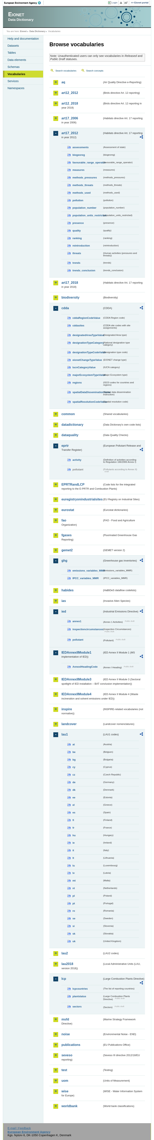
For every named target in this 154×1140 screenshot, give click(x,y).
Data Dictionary (37, 31)
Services (12, 81)
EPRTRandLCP (72, 484)
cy (73, 767)
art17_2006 (69, 118)
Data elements (16, 59)
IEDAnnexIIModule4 (76, 694)
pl (73, 895)
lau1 (64, 734)
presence (78, 222)
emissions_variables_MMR (87, 570)
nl (73, 888)
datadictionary (72, 424)
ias (63, 601)
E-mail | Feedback (19, 1128)
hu (74, 835)
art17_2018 (69, 282)
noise (65, 1034)
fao (63, 520)
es (73, 812)
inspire (66, 709)
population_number (84, 207)
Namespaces (15, 88)
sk (73, 933)
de (73, 782)
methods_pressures (84, 177)
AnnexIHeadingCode (84, 666)
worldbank (69, 1106)
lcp (63, 978)
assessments (80, 147)
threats (76, 253)
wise (64, 1091)
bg (74, 759)
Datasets (13, 45)
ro (73, 910)
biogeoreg (78, 154)
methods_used (81, 192)
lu (73, 865)
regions (77, 382)
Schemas (13, 66)
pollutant (77, 639)
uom (64, 1080)
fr (73, 827)
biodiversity (70, 297)
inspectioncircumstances (87, 629)
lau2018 (67, 964)
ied (63, 611)
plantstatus (79, 996)
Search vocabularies (65, 70)
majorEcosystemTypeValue (87, 374)
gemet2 (67, 550)
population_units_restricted (87, 215)
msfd (65, 1019)
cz (73, 774)
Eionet (23, 31)
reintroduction (81, 245)
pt (73, 903)
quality (76, 230)
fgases (66, 535)
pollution (77, 200)
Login (114, 2)
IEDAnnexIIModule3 (76, 679)
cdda (65, 308)
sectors (77, 1006)
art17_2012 (69, 133)
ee (73, 797)
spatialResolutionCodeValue (87, 401)
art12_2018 (69, 103)
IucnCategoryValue (83, 367)
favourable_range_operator (87, 162)
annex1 (76, 621)
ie (73, 842)
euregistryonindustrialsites (81, 499)
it (73, 850)
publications (70, 1044)
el (73, 804)
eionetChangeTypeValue (87, 359)
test (64, 1070)
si (73, 926)
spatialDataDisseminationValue (87, 392)
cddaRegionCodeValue (86, 317)
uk (73, 941)
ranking (77, 238)
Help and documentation (23, 38)
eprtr (65, 445)
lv (73, 872)
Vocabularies (16, 74)
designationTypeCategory (87, 342)
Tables (11, 52)
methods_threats (82, 185)
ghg (64, 560)
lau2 (64, 953)
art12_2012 (69, 93)
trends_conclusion (83, 270)
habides (67, 590)
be (73, 752)
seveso (66, 1055)
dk (73, 789)
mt (74, 880)
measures (78, 169)
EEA (24, 3)
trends (76, 262)
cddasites (78, 325)
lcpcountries (80, 988)
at (73, 744)
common (68, 414)
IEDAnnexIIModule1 (76, 652)
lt (73, 857)
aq (63, 82)
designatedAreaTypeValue (87, 335)
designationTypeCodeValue (87, 352)
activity (76, 459)
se (73, 918)
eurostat (67, 510)
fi (73, 820)
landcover (69, 724)
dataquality (69, 435)
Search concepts (94, 70)
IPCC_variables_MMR (85, 578)
